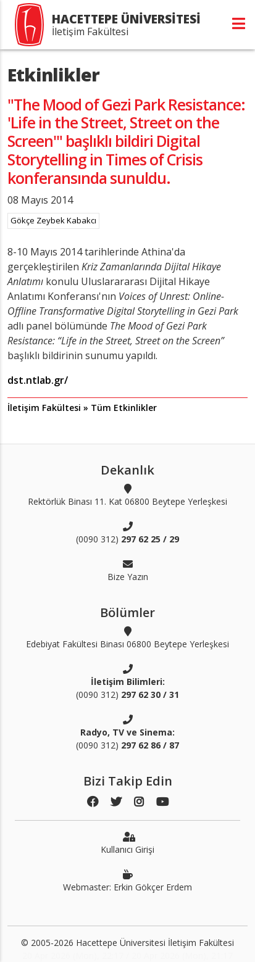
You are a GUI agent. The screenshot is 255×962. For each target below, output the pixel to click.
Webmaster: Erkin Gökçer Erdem (127, 880)
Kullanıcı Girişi (127, 843)
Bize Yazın (127, 570)
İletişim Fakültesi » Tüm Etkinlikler (82, 407)
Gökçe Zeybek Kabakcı (53, 220)
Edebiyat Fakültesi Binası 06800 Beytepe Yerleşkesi (127, 637)
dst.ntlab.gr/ (37, 380)
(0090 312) (127, 532)
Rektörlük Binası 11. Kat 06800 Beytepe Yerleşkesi (127, 495)
